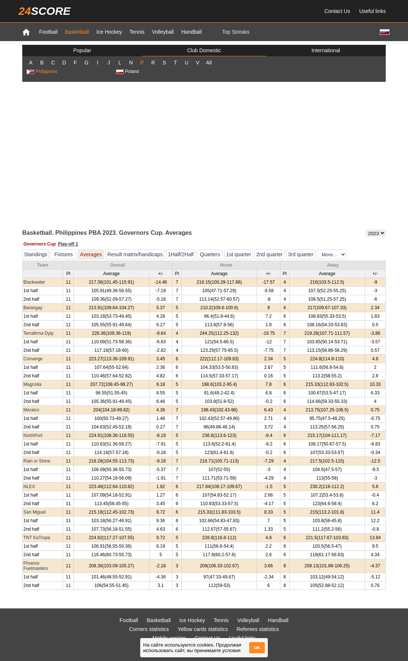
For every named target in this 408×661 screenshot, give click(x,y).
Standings (35, 254)
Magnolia (32, 384)
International (326, 50)
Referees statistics (258, 629)
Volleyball (163, 32)
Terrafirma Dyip (38, 333)
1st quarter (238, 254)
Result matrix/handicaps (134, 254)
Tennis (136, 32)
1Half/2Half (181, 254)
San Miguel (34, 512)
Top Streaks (235, 32)
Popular (82, 50)
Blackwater (34, 282)
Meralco (31, 410)
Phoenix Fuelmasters (35, 566)
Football (48, 32)
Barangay (32, 307)
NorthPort (32, 435)
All (209, 63)
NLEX (29, 486)
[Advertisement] (88, 155)
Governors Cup (39, 244)
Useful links (372, 11)
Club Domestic (204, 50)
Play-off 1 (68, 244)
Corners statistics (149, 629)
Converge (33, 358)
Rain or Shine (36, 461)
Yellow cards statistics (203, 629)
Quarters (210, 254)
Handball (191, 32)
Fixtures (63, 254)
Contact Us (337, 11)
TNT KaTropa (36, 537)
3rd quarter (300, 254)
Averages (91, 254)
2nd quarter (269, 254)
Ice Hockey (109, 32)
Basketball (77, 32)
